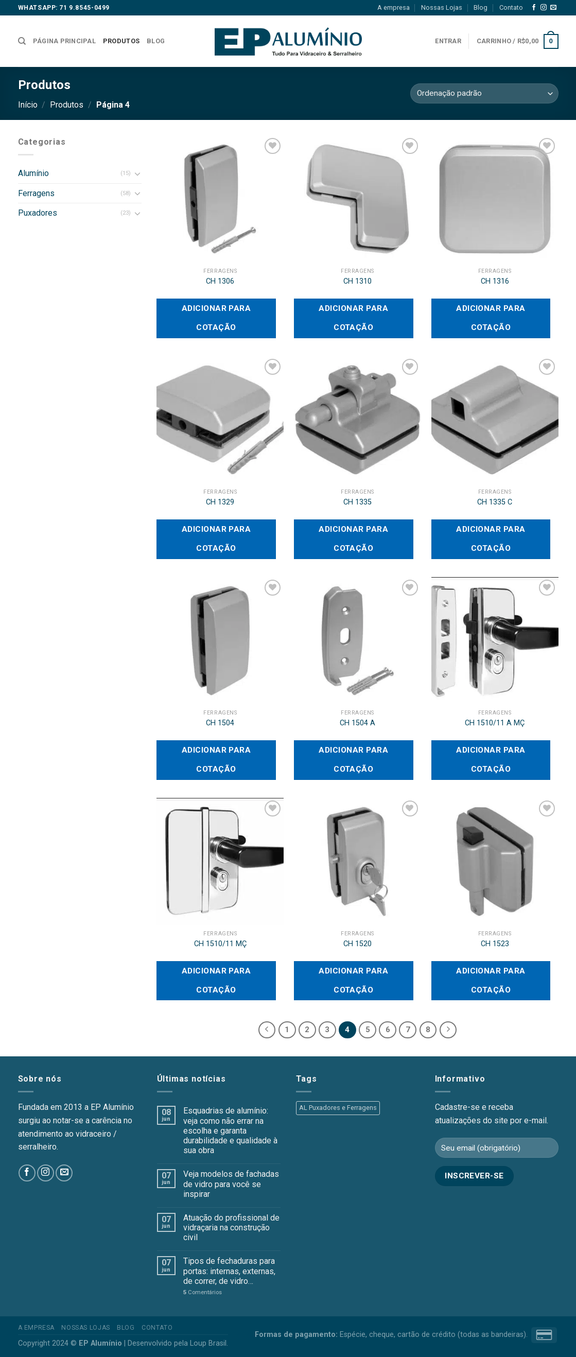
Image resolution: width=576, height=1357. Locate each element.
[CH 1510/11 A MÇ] (494, 640)
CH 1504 (220, 723)
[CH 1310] (357, 199)
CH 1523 (495, 944)
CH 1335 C (494, 502)
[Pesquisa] (22, 41)
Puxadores (37, 213)
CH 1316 (495, 281)
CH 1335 (357, 502)
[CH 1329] (220, 419)
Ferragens (36, 193)
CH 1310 (357, 281)
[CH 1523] (494, 861)
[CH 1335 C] (494, 419)
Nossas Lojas (441, 7)
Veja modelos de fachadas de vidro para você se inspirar (231, 1183)
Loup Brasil (208, 1343)
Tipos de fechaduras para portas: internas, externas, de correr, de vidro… (229, 1270)
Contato (511, 7)
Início (28, 105)
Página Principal (64, 41)
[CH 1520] (357, 861)
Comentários (202, 1292)
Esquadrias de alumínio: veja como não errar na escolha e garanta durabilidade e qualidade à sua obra (230, 1130)
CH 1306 (220, 281)
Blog (480, 7)
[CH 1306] (220, 199)
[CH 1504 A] (357, 640)
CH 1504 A (357, 723)
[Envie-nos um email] (553, 7)
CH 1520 (357, 944)
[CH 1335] (357, 419)
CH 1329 (220, 502)
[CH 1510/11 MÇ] (220, 861)
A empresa (393, 7)
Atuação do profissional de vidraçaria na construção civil (231, 1227)
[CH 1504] (220, 640)
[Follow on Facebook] (534, 7)
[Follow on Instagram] (543, 7)
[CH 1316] (494, 199)
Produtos (121, 41)
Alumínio (33, 173)
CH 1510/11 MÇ (220, 944)
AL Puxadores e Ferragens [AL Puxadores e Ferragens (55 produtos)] (338, 1107)
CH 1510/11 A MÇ (495, 723)
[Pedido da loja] (484, 93)
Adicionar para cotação (216, 318)
